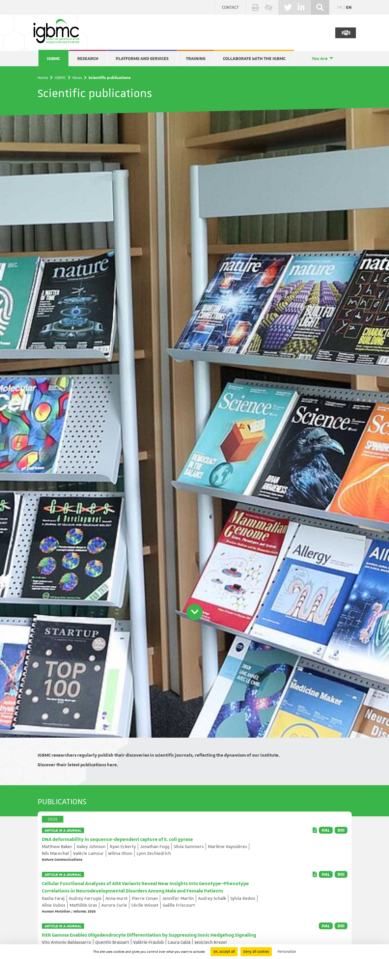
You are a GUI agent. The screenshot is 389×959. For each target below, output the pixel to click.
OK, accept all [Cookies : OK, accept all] (224, 951)
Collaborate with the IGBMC (254, 58)
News (77, 77)
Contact (230, 7)
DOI (341, 830)
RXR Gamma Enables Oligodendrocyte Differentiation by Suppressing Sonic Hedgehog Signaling (149, 935)
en (349, 7)
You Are (320, 58)
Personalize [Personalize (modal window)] (287, 951)
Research (87, 58)
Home (43, 77)
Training (196, 58)
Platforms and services (142, 58)
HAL (326, 830)
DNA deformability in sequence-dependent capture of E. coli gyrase (117, 839)
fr (339, 7)
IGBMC (53, 58)
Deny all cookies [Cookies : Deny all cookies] (256, 951)
